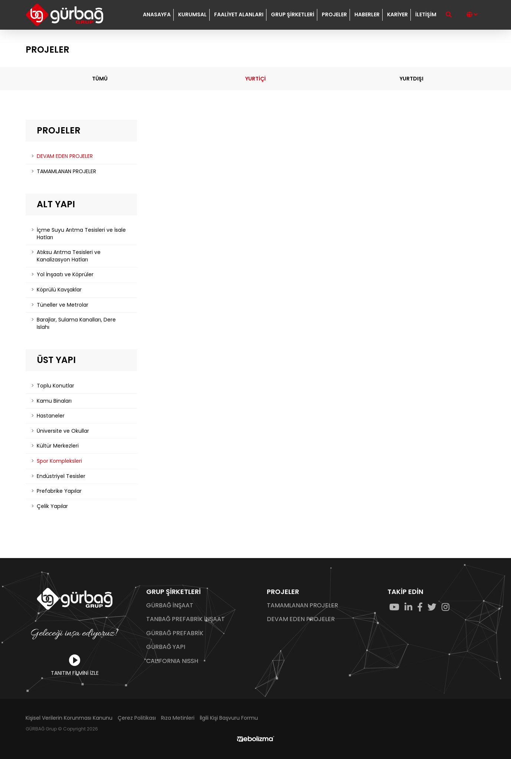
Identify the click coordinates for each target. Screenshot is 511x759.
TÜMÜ (100, 78)
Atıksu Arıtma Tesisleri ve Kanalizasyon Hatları (69, 255)
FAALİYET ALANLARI (238, 14)
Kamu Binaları (54, 401)
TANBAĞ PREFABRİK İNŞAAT (185, 619)
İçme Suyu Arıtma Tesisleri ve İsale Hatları (81, 233)
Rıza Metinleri (177, 718)
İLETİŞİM (425, 14)
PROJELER (334, 14)
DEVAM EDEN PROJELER (65, 156)
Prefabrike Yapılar (59, 491)
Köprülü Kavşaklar (59, 289)
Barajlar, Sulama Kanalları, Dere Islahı (76, 323)
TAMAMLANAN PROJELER (66, 171)
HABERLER (367, 14)
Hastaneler (51, 415)
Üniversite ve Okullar (63, 431)
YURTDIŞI (411, 78)
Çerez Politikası (137, 718)
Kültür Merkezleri (58, 445)
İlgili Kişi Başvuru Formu (229, 718)
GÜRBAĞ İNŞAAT (169, 605)
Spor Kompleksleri (59, 461)
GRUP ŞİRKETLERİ (292, 14)
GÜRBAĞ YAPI (165, 647)
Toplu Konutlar (55, 385)
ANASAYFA (157, 14)
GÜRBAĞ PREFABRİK (174, 633)
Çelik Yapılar (52, 506)
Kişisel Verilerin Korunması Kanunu (69, 718)
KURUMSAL (192, 14)
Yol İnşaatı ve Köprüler (65, 274)
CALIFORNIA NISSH (172, 661)
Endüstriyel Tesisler (61, 476)
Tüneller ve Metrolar (62, 304)
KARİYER (397, 14)
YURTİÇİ (255, 78)
